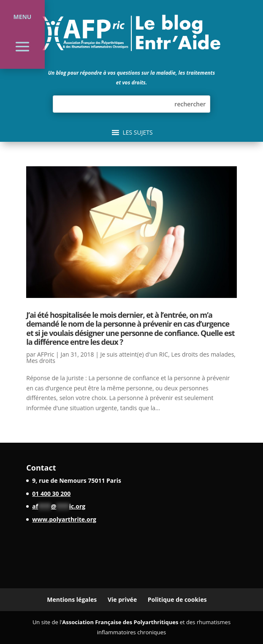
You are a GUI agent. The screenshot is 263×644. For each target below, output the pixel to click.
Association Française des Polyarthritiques (120, 622)
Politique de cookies (177, 599)
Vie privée (122, 599)
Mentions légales (72, 599)
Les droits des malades (202, 354)
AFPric (45, 354)
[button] (137, 132)
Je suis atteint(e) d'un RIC (134, 354)
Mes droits (40, 361)
